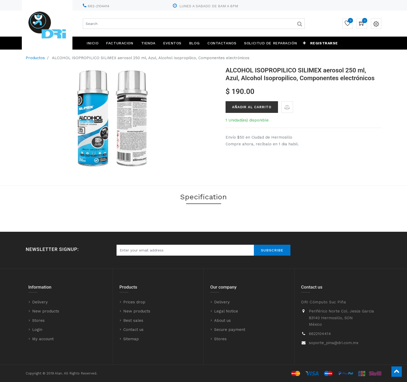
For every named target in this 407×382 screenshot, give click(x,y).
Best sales (133, 320)
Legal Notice (226, 311)
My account (43, 339)
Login (37, 329)
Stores (38, 320)
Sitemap (131, 339)
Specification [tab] (203, 197)
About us (222, 320)
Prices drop (134, 302)
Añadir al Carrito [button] (252, 107)
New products (45, 311)
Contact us (133, 329)
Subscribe (272, 250)
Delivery (40, 302)
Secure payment (229, 329)
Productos (35, 58)
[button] (304, 43)
